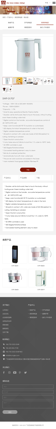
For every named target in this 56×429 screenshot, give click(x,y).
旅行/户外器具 (45, 27)
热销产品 (11, 22)
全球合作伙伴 (7, 321)
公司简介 (5, 310)
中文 (47, 3)
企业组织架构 (7, 317)
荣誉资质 (5, 325)
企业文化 (5, 314)
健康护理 (11, 27)
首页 (4, 17)
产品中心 (10, 17)
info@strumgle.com (12, 355)
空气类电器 (28, 22)
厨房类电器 (18, 17)
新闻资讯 (5, 328)
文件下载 (5, 332)
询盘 (28, 170)
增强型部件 (28, 27)
